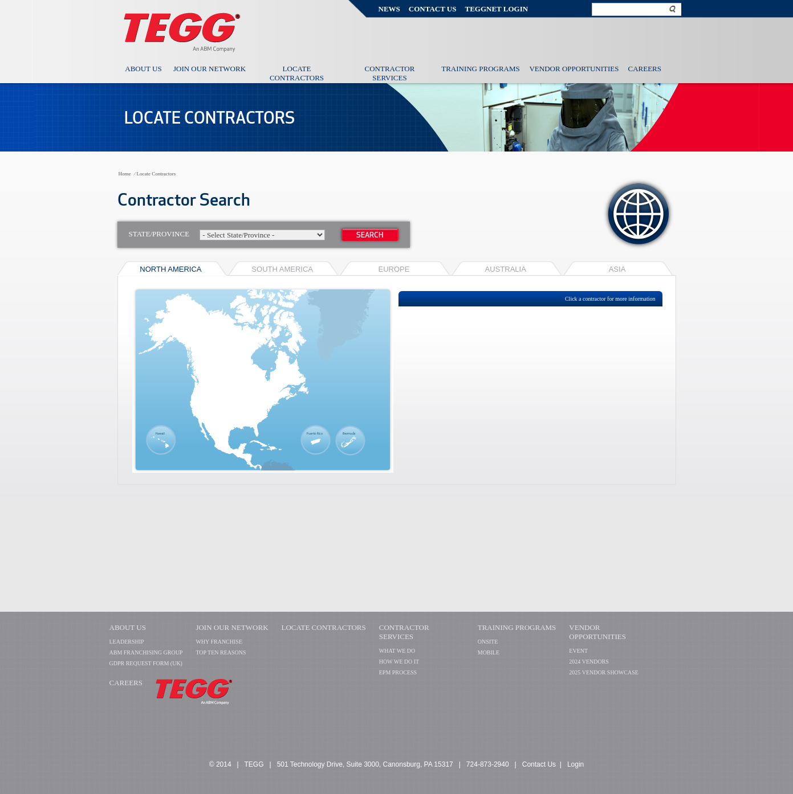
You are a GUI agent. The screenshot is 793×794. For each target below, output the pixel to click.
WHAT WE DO (397, 651)
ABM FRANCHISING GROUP (146, 652)
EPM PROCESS (398, 672)
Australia (505, 269)
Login (575, 764)
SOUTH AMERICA (282, 269)
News (389, 9)
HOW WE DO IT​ (399, 661)
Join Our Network (209, 68)
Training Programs (480, 68)
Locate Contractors (297, 73)
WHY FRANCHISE (219, 642)
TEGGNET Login (496, 9)
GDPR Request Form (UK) (145, 663)
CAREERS (126, 682)
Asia (617, 269)
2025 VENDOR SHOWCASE (604, 672)
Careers (645, 68)
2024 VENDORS (589, 661)
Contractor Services (390, 73)
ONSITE (488, 642)
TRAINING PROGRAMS (517, 627)
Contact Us (433, 9)
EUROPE (394, 269)
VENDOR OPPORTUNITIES (597, 632)
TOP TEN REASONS (221, 652)
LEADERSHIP (126, 642)
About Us (143, 68)
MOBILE (488, 652)
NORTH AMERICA (170, 269)
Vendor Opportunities (574, 68)
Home (125, 174)
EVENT (578, 651)
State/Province (227, 235)
